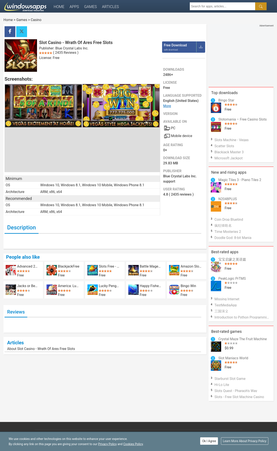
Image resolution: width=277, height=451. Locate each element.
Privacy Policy (107, 444)
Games (90, 7)
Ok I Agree (209, 441)
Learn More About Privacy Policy (244, 441)
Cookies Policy (133, 444)
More (167, 106)
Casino (36, 20)
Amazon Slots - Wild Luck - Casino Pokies (191, 266)
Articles (110, 7)
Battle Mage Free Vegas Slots (150, 266)
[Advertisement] (241, 54)
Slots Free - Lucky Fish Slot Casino (109, 266)
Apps (74, 7)
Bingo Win (188, 286)
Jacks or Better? (28, 286)
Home (59, 7)
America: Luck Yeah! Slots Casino (68, 286)
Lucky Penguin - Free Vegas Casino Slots (109, 286)
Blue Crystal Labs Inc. (72, 48)
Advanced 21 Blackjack (28, 266)
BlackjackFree (68, 266)
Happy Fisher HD (150, 286)
